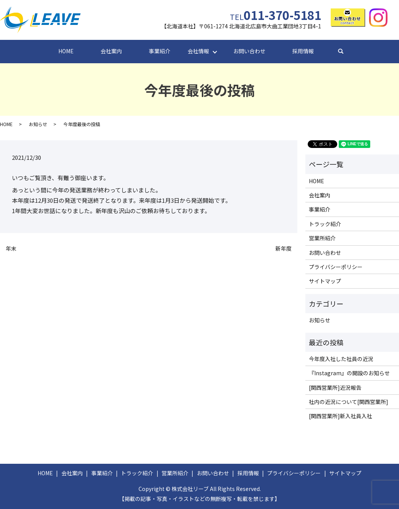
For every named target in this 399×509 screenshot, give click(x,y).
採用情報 (303, 51)
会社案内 (111, 51)
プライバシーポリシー (336, 267)
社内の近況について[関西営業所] (348, 402)
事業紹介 (159, 51)
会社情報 (198, 51)
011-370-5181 (275, 14)
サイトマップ (325, 281)
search (347, 51)
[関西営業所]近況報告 (335, 387)
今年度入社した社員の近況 (341, 359)
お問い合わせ (249, 51)
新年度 (283, 248)
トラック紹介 (325, 224)
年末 (11, 248)
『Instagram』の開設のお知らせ (349, 373)
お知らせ (38, 124)
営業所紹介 (322, 238)
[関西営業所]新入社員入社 (340, 416)
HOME (66, 51)
